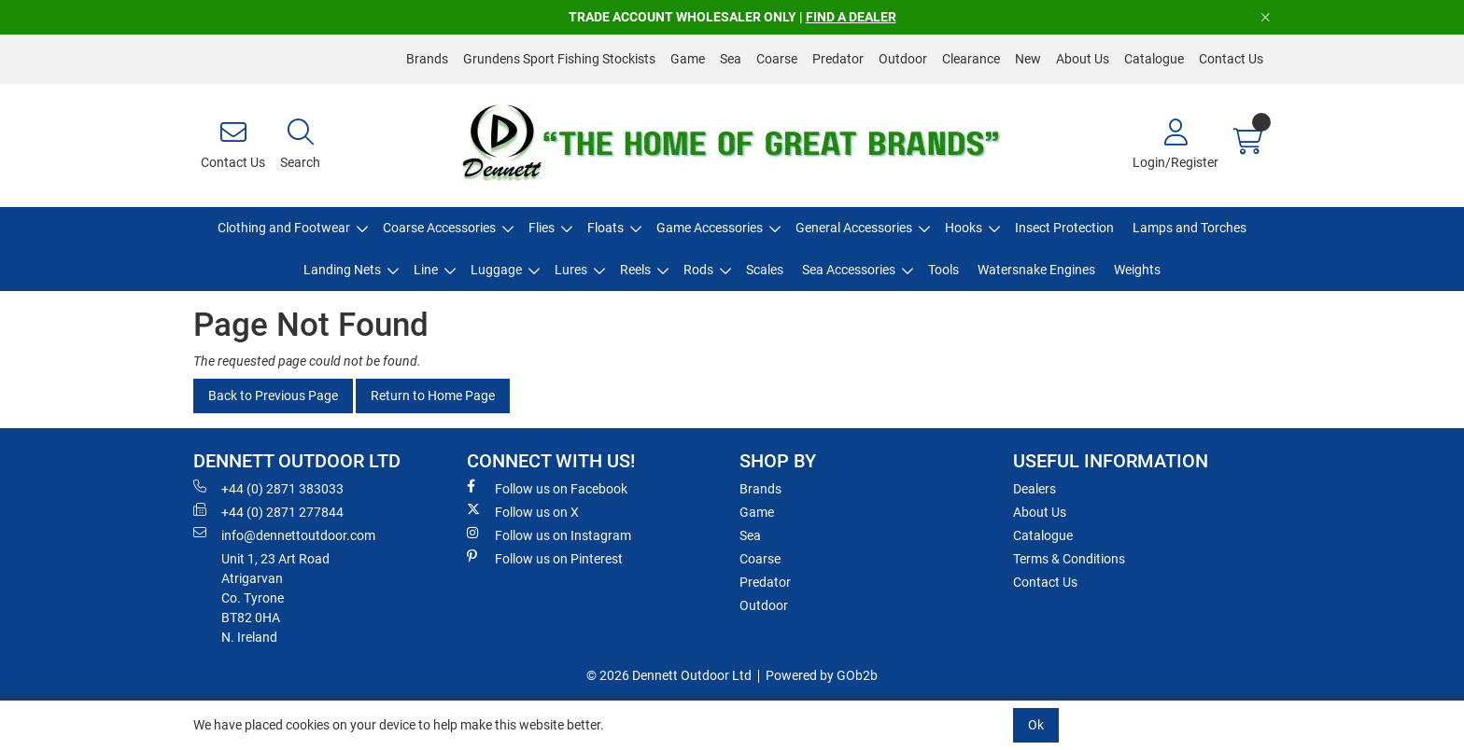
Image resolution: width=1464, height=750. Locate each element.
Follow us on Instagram (549, 534)
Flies (541, 227)
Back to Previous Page (273, 395)
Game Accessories (709, 227)
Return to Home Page (433, 395)
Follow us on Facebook (547, 487)
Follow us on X (523, 511)
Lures (571, 269)
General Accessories (853, 227)
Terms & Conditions (1069, 558)
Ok (1036, 724)
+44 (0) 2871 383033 (268, 487)
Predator (838, 58)
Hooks (963, 227)
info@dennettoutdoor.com (284, 534)
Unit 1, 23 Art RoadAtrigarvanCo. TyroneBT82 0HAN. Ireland (275, 598)
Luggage (496, 269)
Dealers (1034, 488)
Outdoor (903, 58)
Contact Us (1231, 58)
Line (426, 269)
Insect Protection (1064, 227)
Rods (698, 269)
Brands (427, 58)
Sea (730, 58)
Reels (635, 269)
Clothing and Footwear (284, 227)
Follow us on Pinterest (545, 557)
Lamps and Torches (1189, 227)
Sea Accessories (848, 269)
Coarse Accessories (439, 227)
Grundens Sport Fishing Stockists (559, 58)
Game (687, 58)
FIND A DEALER (851, 16)
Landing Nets (342, 269)
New (1028, 58)
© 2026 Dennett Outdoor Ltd (669, 675)
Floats (605, 227)
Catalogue (1154, 58)
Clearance (971, 58)
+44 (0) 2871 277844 (268, 511)
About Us (1082, 58)
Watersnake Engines (1036, 269)
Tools (943, 269)
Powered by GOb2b (822, 675)
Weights (1137, 269)
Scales (764, 269)
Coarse (776, 58)
